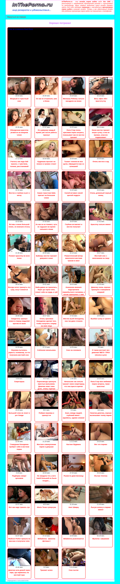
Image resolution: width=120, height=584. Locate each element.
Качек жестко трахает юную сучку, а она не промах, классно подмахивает (101, 133)
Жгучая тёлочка (100, 476)
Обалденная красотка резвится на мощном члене (19, 132)
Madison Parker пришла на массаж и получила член (19, 540)
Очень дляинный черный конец (100, 194)
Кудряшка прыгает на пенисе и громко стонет (46, 163)
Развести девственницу (74, 476)
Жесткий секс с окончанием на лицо (100, 257)
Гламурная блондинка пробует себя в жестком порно (19, 446)
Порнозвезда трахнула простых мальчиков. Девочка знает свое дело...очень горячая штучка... (46, 386)
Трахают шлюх (46, 570)
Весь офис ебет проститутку (100, 100)
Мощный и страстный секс (19, 100)
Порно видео (5, 583)
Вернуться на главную (16, 17)
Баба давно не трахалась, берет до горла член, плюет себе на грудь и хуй (46, 289)
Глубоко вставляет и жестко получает (73, 225)
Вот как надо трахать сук (19, 507)
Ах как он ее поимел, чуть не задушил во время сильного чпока (46, 226)
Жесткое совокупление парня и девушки (46, 445)
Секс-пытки (73, 570)
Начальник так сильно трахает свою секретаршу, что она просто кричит (74, 384)
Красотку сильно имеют (101, 224)
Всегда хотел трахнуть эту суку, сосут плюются (19, 288)
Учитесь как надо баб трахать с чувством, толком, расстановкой (19, 164)
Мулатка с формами (100, 539)
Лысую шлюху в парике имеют (101, 508)
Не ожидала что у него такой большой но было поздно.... (46, 478)
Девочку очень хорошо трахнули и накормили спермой (100, 289)
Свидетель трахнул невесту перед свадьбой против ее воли (19, 321)
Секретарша (19, 381)
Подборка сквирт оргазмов (19, 477)
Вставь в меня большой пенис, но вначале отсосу (19, 225)
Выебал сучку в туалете (101, 319)
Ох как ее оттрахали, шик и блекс (46, 100)
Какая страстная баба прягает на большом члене (46, 195)
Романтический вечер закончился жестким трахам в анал (74, 258)
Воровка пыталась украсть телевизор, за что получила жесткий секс (19, 352)
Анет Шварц (73, 507)
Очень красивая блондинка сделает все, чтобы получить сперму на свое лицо (46, 322)
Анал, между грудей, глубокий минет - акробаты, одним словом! (73, 415)
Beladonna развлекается (73, 539)
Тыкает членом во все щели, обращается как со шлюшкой (73, 164)
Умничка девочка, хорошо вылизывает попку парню (101, 414)
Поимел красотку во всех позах (19, 257)
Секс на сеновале (73, 350)
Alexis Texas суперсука (46, 507)
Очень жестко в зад (101, 161)
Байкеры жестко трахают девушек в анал (46, 257)
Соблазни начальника (46, 350)
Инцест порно (31, 583)
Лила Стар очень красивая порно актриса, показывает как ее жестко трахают (73, 133)
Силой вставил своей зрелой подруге (74, 194)
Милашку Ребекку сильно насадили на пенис (73, 100)
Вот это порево (100, 444)
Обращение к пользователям (18, 580)
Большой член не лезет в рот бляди (19, 414)
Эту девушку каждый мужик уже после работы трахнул (46, 132)
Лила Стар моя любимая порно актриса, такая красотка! (100, 384)
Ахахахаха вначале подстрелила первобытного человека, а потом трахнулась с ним (74, 290)
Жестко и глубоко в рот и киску (19, 194)
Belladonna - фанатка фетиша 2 (46, 540)
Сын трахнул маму (18, 583)
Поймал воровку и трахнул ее (46, 414)
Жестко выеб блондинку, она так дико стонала (73, 320)
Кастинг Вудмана (73, 444)
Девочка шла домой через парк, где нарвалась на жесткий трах (19, 572)
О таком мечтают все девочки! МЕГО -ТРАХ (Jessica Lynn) (101, 352)
